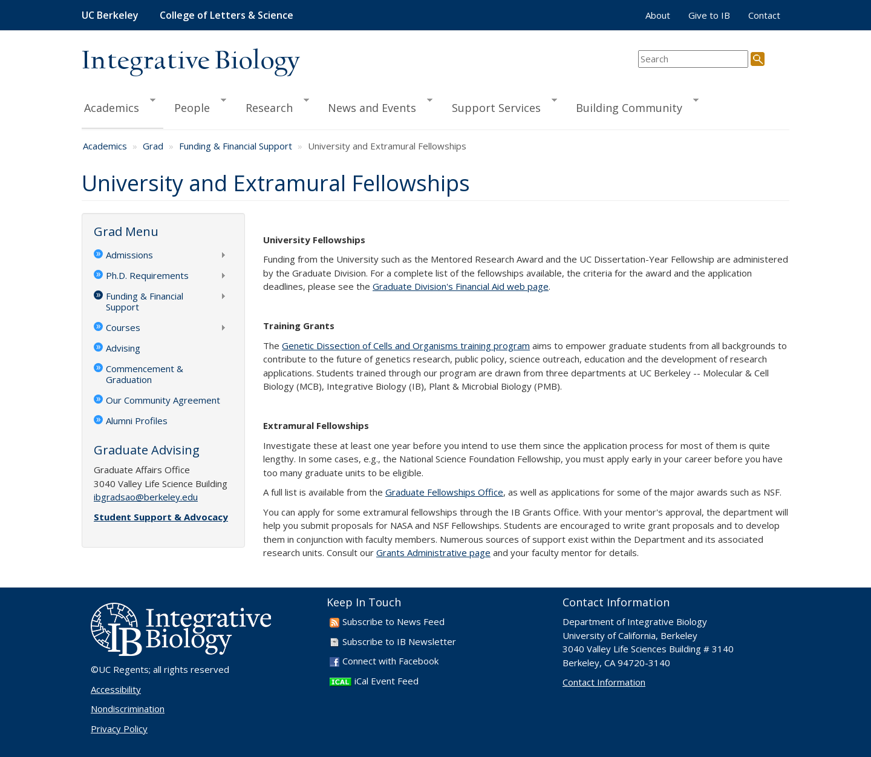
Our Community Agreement (163, 400)
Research (272, 106)
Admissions (160, 256)
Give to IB (709, 15)
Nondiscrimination (128, 709)
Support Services (499, 106)
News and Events (374, 106)
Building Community (632, 106)
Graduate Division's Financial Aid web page (461, 286)
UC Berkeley (110, 15)
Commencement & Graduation (144, 373)
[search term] (693, 59)
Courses (160, 328)
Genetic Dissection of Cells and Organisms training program (406, 345)
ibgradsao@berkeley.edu (146, 497)
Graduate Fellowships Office (444, 492)
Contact (764, 15)
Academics (118, 106)
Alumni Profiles (137, 421)
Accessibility (116, 689)
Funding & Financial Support (235, 146)
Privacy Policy (119, 729)
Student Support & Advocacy (161, 517)
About (657, 15)
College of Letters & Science (226, 15)
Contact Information (604, 682)
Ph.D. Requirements (160, 276)
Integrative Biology (190, 61)
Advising (123, 348)
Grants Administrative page (433, 552)
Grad (153, 146)
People (194, 106)
